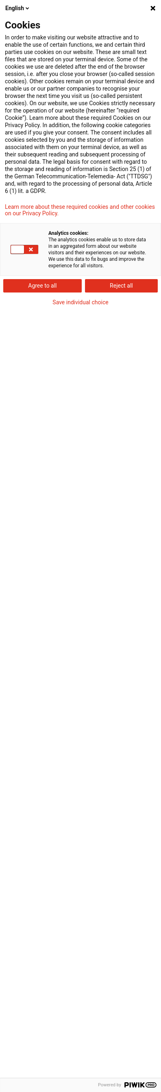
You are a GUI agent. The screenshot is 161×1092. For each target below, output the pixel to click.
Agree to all (42, 285)
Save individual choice (80, 302)
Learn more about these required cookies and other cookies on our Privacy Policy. (80, 210)
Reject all (121, 285)
